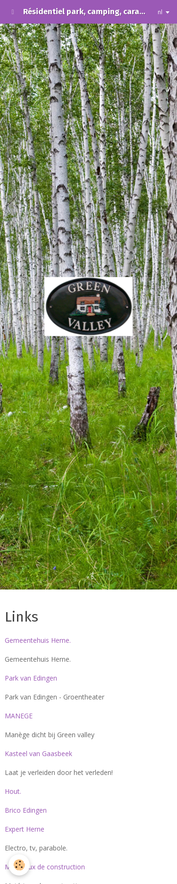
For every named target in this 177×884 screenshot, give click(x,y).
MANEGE (19, 715)
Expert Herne (24, 829)
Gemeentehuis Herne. (38, 640)
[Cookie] (19, 865)
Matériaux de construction (45, 866)
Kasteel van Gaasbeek (38, 753)
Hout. (13, 791)
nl (160, 12)
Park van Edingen (31, 678)
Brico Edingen (26, 810)
